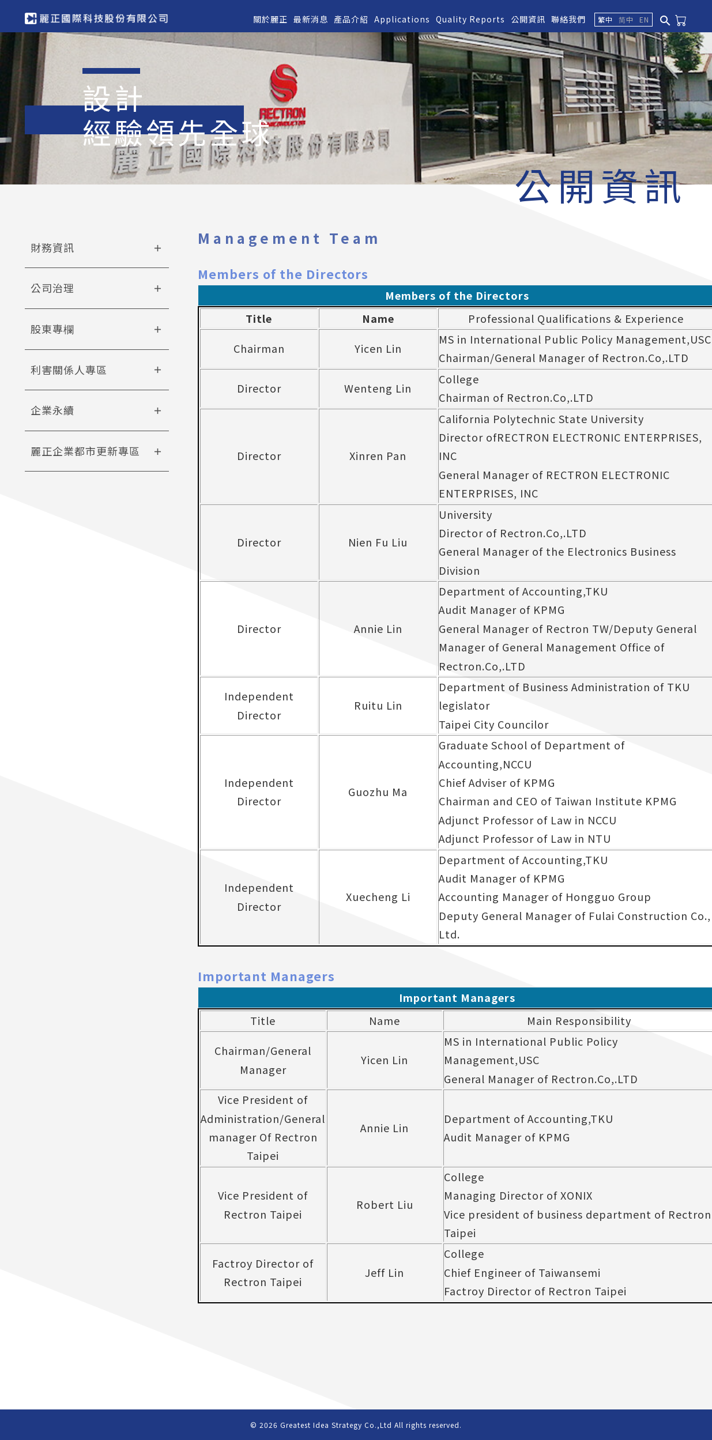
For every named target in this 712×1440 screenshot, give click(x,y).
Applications (402, 19)
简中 (626, 19)
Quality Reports (470, 19)
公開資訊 (528, 19)
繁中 (605, 19)
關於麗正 (270, 19)
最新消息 (310, 19)
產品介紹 (351, 19)
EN (644, 19)
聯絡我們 (568, 19)
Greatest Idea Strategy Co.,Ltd (336, 1424)
